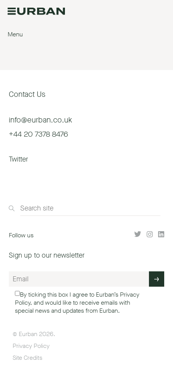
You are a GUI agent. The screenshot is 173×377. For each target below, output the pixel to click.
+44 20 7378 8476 (38, 134)
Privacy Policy (31, 346)
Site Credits (27, 358)
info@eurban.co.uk (40, 120)
